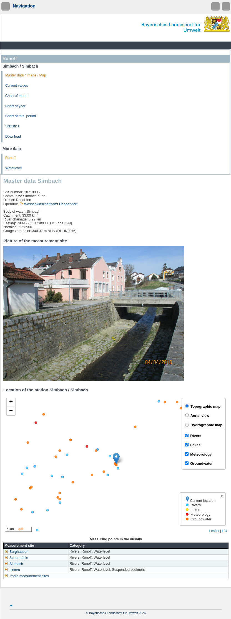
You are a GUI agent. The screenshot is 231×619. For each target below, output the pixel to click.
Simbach (13, 564)
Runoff (10, 158)
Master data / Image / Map (25, 75)
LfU (224, 531)
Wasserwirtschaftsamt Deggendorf (50, 204)
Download (13, 136)
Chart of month (16, 96)
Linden (12, 570)
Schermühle (16, 558)
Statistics (12, 126)
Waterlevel (13, 168)
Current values (16, 86)
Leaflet (214, 531)
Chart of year (15, 106)
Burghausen (16, 552)
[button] (116, 458)
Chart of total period (20, 116)
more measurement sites (30, 576)
